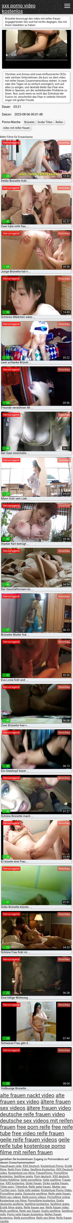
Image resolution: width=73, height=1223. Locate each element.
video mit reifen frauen (16, 127)
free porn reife (33, 1127)
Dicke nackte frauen (55, 1183)
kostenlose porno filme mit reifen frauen (32, 1149)
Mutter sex (59, 1186)
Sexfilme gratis (23, 1176)
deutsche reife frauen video (32, 1114)
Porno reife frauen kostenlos (25, 1214)
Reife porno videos (34, 1197)
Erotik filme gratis (11, 1207)
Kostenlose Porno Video (56, 1190)
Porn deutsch (42, 1176)
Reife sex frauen (29, 1211)
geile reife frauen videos (28, 1140)
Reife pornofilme (24, 1218)
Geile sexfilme (52, 1180)
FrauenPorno (44, 1173)
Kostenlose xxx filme (21, 1173)
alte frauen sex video (32, 1098)
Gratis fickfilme (9, 1180)
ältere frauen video (49, 1108)
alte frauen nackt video (27, 1095)
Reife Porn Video (18, 1169)
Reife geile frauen (40, 1186)
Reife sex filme (45, 1218)
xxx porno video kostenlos (18, 8)
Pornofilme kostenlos (41, 1200)
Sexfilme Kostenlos (42, 1169)
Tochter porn (8, 1190)
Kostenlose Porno (52, 1166)
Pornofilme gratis (11, 1193)
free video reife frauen (38, 1133)
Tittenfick (21, 1186)
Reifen (59, 122)
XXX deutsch (60, 1176)
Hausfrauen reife (10, 1166)
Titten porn (7, 1186)
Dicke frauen (34, 1183)
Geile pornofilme (31, 1180)
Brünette (29, 122)
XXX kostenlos (15, 1183)
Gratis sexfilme (50, 1211)
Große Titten (45, 122)
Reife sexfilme (9, 1211)
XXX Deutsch (31, 1166)
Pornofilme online (58, 1197)
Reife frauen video (57, 1207)
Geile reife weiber (29, 1190)
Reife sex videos (10, 1197)
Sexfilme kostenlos (37, 1204)
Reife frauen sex (34, 1207)
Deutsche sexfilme (35, 1193)
